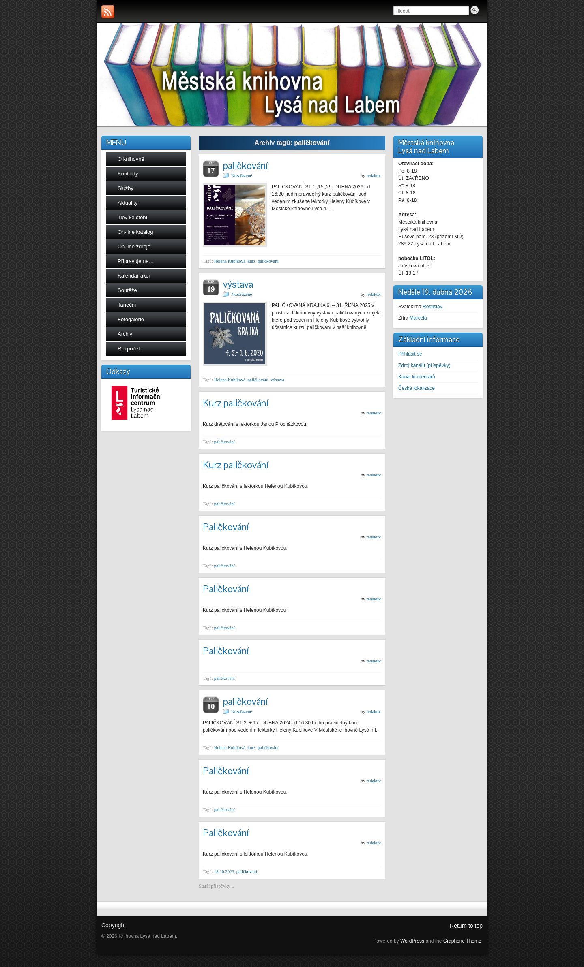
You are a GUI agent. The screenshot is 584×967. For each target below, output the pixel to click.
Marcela (418, 318)
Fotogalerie (131, 319)
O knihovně (131, 159)
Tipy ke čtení (132, 217)
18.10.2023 (224, 871)
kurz (251, 260)
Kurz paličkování (235, 403)
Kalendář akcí (134, 276)
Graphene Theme (462, 941)
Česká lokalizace (416, 388)
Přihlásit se (410, 354)
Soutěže (127, 290)
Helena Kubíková (229, 260)
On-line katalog (135, 232)
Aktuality (127, 203)
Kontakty (128, 174)
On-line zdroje (134, 246)
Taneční (127, 305)
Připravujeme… (136, 261)
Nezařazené (241, 175)
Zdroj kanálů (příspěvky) (424, 365)
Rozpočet (129, 349)
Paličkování (226, 527)
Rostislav (432, 307)
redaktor (373, 175)
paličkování (245, 165)
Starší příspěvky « (216, 886)
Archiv (125, 334)
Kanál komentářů (416, 377)
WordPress (412, 941)
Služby (125, 188)
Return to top (466, 925)
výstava (238, 284)
